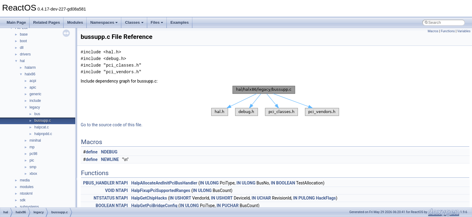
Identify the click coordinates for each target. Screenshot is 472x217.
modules (26, 187)
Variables (463, 31)
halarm (30, 67)
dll (21, 48)
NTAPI (122, 183)
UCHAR (264, 198)
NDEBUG (109, 151)
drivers (25, 54)
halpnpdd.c (43, 134)
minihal (35, 140)
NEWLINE (110, 159)
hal (22, 61)
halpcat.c (41, 127)
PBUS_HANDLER (99, 183)
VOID (110, 190)
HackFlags (326, 198)
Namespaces (104, 22)
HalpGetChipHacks (149, 198)
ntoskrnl (26, 193)
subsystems (29, 207)
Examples (179, 22)
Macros (433, 31)
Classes (134, 22)
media (25, 180)
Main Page (16, 22)
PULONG (306, 198)
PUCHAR (230, 205)
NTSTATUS (104, 198)
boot (23, 41)
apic (33, 87)
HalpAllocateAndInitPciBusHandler (164, 183)
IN (202, 183)
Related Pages (46, 22)
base (24, 34)
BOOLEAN (285, 183)
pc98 (33, 154)
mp (32, 147)
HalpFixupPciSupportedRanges (160, 190)
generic (35, 94)
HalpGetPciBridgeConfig (154, 205)
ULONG (212, 183)
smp (33, 167)
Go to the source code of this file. (111, 124)
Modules (75, 22)
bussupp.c (42, 120)
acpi (33, 81)
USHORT (183, 198)
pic (32, 160)
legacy (35, 107)
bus (37, 114)
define (92, 151)
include (35, 101)
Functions (448, 31)
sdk (23, 200)
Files (157, 22)
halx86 (30, 74)
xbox (33, 173)
